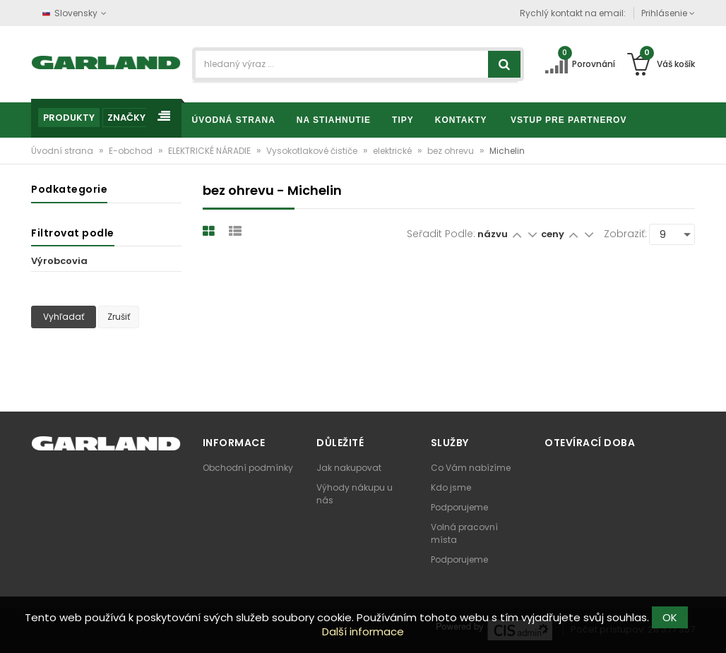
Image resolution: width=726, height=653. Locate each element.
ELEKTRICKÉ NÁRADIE (210, 151)
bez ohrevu (451, 151)
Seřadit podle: (441, 234)
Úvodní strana (63, 151)
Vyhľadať (63, 317)
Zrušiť (118, 317)
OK (669, 617)
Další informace (363, 631)
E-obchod (132, 151)
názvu (492, 234)
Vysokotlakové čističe (312, 151)
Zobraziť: (625, 234)
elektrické (393, 151)
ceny (553, 234)
